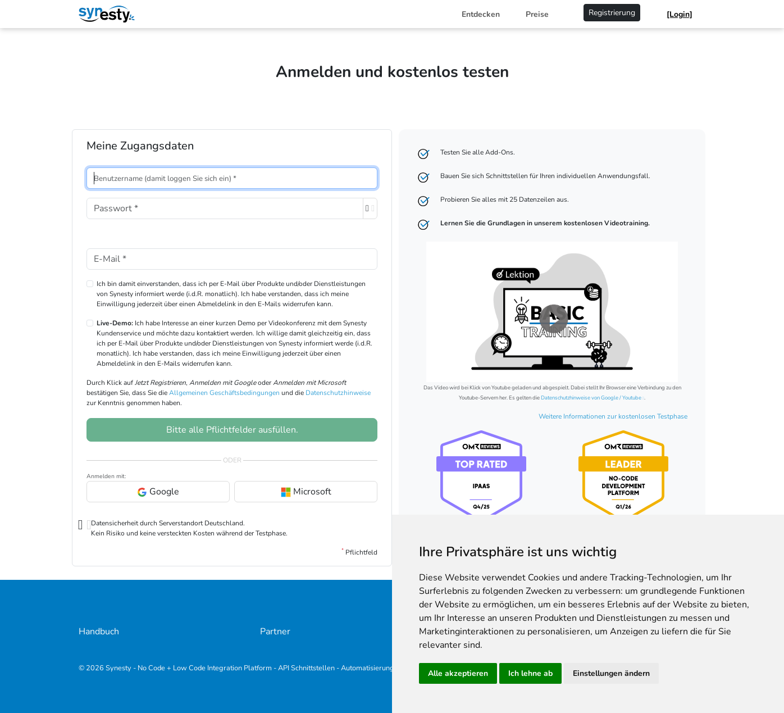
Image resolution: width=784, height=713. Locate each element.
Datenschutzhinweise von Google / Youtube (591, 397)
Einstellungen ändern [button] (611, 673)
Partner (275, 631)
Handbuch (99, 631)
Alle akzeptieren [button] (458, 673)
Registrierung (612, 12)
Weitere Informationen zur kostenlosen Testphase (613, 416)
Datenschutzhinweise (338, 392)
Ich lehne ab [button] (530, 673)
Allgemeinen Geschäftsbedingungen (224, 392)
